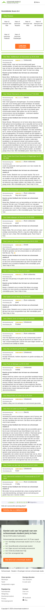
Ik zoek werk (27, 582)
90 (20, 502)
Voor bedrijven (27, 579)
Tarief (3, 582)
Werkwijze (4, 579)
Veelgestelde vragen (8, 584)
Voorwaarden (5, 591)
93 (26, 502)
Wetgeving (4, 594)
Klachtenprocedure (7, 596)
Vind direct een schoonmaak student (18, 560)
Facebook (27, 597)
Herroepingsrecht (7, 601)
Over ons (26, 591)
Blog (25, 600)
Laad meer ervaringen (22, 46)
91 (22, 502)
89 (17, 502)
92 (24, 502)
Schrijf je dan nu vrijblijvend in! (14, 510)
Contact (25, 594)
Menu (37, 2)
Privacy (3, 598)
